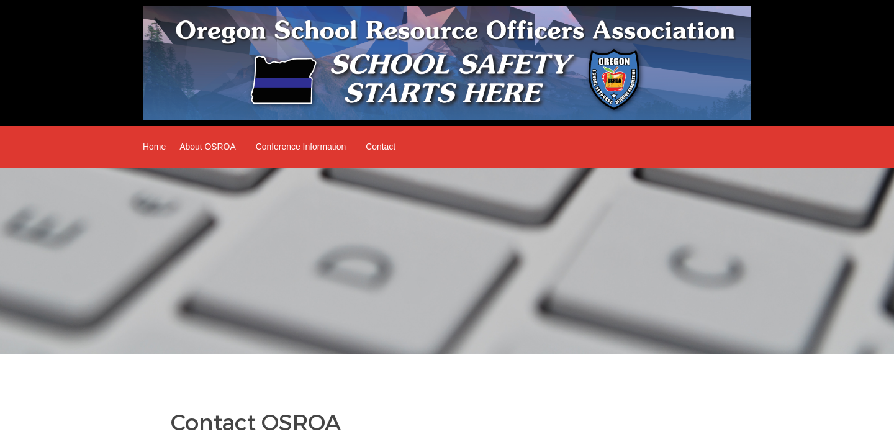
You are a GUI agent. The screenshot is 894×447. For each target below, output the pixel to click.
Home (154, 146)
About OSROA (207, 146)
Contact (380, 146)
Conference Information (301, 146)
